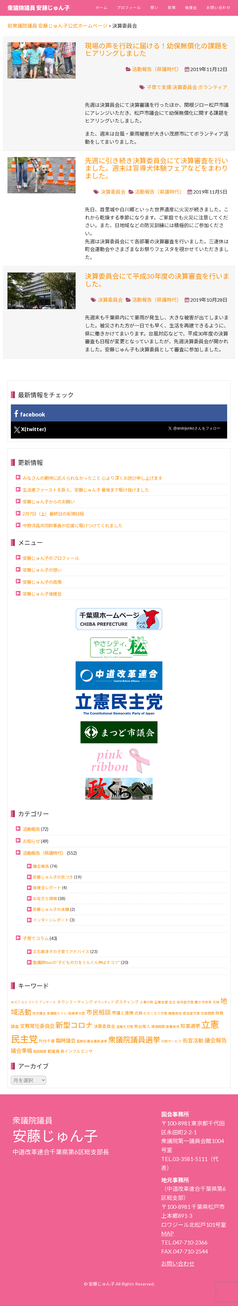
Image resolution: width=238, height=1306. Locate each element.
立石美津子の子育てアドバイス (61, 951)
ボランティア (212, 87)
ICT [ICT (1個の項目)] (17, 1002)
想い (154, 7)
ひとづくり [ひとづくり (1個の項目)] (29, 1002)
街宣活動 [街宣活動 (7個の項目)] (193, 1040)
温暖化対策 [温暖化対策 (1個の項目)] (124, 1027)
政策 (172, 7)
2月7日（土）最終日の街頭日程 (53, 513)
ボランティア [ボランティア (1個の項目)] (104, 1002)
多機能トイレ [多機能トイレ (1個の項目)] (57, 1013)
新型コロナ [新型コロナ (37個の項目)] (74, 1024)
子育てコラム (36, 938)
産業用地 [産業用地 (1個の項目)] (172, 1027)
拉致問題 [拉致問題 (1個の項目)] (207, 1013)
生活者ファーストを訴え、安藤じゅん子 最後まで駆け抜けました (86, 490)
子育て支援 (159, 87)
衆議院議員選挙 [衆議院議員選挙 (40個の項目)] (134, 1039)
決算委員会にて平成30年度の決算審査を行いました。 (157, 280)
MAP (167, 1233)
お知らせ (31, 841)
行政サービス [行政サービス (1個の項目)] (171, 1041)
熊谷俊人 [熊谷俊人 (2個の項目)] (142, 1026)
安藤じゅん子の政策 (42, 582)
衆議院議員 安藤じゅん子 (38, 7)
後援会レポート (47, 887)
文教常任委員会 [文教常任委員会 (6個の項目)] (37, 1026)
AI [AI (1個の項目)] (12, 1002)
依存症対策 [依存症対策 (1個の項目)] (185, 1002)
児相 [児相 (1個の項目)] (216, 1002)
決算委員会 (184, 87)
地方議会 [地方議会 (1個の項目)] (39, 1013)
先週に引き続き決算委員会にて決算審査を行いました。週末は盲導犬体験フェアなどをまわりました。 (156, 168)
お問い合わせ (218, 7)
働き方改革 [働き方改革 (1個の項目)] (203, 1002)
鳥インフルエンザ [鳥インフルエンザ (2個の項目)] (76, 1051)
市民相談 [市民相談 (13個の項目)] (98, 1012)
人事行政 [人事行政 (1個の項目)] (146, 1002)
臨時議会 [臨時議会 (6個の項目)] (66, 1040)
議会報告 (41, 866)
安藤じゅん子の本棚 (51, 909)
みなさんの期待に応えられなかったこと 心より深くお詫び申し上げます (92, 478)
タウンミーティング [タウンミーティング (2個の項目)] (75, 1002)
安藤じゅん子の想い (42, 570)
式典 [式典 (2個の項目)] (138, 1013)
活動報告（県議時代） (157, 69)
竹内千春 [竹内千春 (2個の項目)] (47, 1041)
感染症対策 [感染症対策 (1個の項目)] (191, 1013)
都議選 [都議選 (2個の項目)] (53, 1051)
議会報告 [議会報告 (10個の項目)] (216, 1040)
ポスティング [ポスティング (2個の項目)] (127, 1002)
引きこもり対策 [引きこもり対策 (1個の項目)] (155, 1013)
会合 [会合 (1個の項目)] (172, 1002)
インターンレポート (51, 919)
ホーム (101, 7)
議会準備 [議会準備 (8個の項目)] (21, 1050)
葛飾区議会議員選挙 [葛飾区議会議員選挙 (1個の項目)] (92, 1041)
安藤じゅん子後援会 (42, 594)
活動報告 (31, 829)
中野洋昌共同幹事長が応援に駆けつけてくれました (72, 525)
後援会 (191, 7)
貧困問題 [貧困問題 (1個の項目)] (39, 1051)
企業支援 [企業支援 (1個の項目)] (161, 1002)
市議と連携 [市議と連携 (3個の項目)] (123, 1013)
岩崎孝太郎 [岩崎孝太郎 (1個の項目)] (76, 1013)
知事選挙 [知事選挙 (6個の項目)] (190, 1026)
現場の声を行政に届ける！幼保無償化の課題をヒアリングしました (156, 49)
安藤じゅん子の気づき (53, 877)
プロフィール (129, 7)
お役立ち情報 (45, 898)
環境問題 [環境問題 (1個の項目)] (158, 1027)
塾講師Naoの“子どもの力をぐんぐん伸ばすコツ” (76, 962)
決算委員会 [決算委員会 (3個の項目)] (104, 1026)
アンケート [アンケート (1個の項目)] (47, 1002)
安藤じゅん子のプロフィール (51, 558)
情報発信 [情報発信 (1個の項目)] (175, 1013)
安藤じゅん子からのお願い (49, 501)
